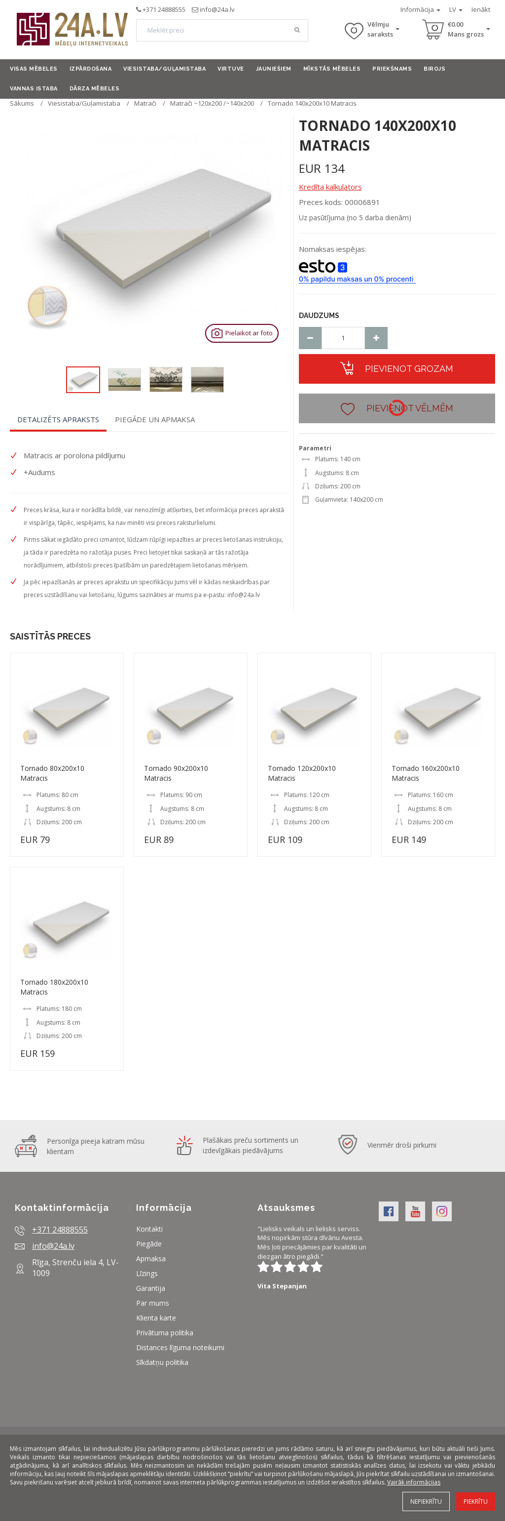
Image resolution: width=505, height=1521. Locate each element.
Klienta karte (156, 1317)
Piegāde (149, 1243)
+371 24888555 (164, 9)
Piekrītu (476, 1501)
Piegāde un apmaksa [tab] (155, 419)
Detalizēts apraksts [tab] (58, 419)
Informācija (420, 9)
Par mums (152, 1303)
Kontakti (149, 1229)
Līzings (147, 1273)
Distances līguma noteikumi (180, 1347)
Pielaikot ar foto (241, 333)
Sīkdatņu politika (162, 1362)
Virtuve (230, 69)
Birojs (434, 69)
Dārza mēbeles (95, 88)
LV (456, 9)
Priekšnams (392, 69)
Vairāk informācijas (413, 1482)
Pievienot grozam (396, 368)
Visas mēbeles (34, 69)
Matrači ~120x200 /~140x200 (212, 103)
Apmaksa (151, 1258)
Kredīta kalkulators (330, 187)
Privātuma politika (164, 1332)
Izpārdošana (91, 69)
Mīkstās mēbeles (332, 69)
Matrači (145, 103)
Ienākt (480, 9)
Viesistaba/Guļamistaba (164, 69)
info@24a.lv (217, 9)
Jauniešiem (273, 69)
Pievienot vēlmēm (397, 407)
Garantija (150, 1288)
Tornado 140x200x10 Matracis (312, 103)
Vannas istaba (34, 88)
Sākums (22, 103)
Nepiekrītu (426, 1501)
